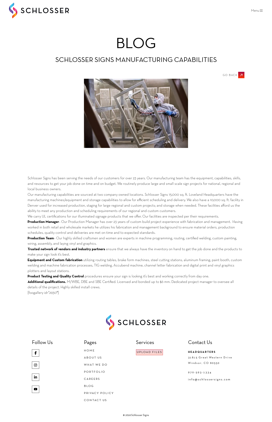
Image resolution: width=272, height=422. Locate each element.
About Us (93, 357)
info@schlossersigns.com (209, 379)
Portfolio (94, 372)
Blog (89, 386)
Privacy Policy (99, 393)
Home (89, 350)
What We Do (96, 365)
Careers (92, 379)
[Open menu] (257, 10)
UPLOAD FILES (149, 352)
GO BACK (230, 75)
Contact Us (95, 400)
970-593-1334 (200, 372)
